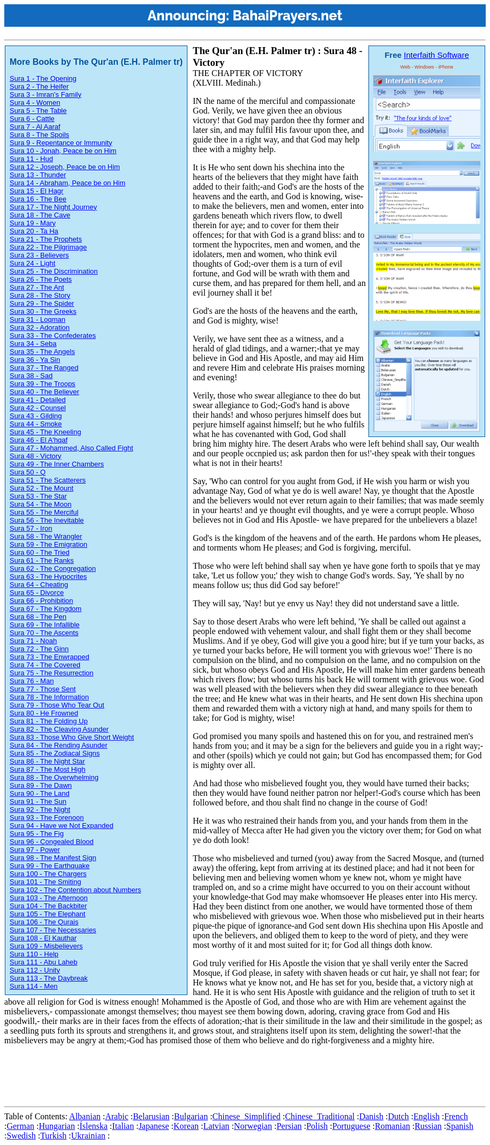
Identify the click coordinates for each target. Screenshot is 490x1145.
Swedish (20, 1135)
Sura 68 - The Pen (38, 617)
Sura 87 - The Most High (47, 769)
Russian (428, 1126)
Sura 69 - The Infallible (45, 625)
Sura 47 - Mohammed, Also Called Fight (71, 448)
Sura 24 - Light (32, 263)
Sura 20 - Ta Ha (34, 231)
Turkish (53, 1135)
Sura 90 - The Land (40, 793)
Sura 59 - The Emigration (48, 544)
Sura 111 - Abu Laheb (44, 962)
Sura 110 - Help (34, 954)
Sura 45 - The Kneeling (45, 432)
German (20, 1126)
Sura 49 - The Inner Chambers (57, 464)
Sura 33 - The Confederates (53, 336)
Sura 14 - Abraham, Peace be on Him (67, 183)
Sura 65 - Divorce (37, 593)
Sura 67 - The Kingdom (45, 609)
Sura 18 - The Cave (40, 215)
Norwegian (253, 1126)
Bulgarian (191, 1116)
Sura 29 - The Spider (42, 303)
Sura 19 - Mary (33, 223)
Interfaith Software (436, 54)
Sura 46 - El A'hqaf (38, 440)
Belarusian (151, 1116)
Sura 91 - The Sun (38, 801)
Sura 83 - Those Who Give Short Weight (72, 737)
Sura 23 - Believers (39, 255)
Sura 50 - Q (28, 472)
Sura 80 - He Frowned (44, 713)
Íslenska (93, 1126)
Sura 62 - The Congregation (53, 568)
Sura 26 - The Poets (41, 279)
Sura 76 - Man (32, 681)
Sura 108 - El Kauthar (43, 938)
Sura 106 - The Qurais (44, 922)
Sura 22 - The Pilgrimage (48, 247)
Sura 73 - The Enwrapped (49, 657)
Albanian (85, 1116)
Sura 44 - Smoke (36, 424)
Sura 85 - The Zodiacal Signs (55, 753)
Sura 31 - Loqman (37, 319)
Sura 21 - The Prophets (46, 239)
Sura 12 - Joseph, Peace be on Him (65, 167)
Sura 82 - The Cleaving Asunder (59, 729)
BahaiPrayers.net (287, 15)
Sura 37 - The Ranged (44, 368)
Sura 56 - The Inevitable (47, 520)
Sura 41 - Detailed (38, 400)
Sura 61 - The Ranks (42, 560)
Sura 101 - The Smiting (45, 882)
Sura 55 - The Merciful (44, 512)
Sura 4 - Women (35, 103)
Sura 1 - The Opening (43, 78)
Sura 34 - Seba (33, 344)
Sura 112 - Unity (35, 970)
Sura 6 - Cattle (32, 119)
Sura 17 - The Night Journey (53, 207)
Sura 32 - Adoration (40, 327)
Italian (123, 1126)
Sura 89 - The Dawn (41, 785)
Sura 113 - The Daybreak (49, 978)
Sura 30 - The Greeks (43, 311)
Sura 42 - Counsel (38, 408)
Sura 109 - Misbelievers (46, 946)
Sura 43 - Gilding (36, 416)
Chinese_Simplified (247, 1116)
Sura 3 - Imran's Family (45, 95)
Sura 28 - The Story (40, 295)
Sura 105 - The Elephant (47, 914)
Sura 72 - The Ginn (39, 649)
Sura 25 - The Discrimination (54, 271)
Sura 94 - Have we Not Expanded (62, 826)
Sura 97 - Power (35, 850)
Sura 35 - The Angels (42, 352)
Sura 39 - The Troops (43, 384)
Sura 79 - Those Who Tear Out (57, 705)
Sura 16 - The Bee (38, 199)
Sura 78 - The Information (49, 697)
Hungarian (57, 1126)
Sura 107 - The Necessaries (53, 930)
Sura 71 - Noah (33, 641)
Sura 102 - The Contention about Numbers (75, 890)
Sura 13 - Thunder (38, 175)
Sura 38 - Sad (31, 376)
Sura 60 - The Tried (40, 552)
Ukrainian (88, 1135)
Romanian (392, 1126)
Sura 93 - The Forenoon (47, 817)
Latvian (216, 1126)
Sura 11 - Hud (31, 159)
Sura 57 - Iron (31, 528)
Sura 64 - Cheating (39, 585)
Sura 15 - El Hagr (36, 191)
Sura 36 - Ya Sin (35, 360)
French (456, 1116)
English (426, 1116)
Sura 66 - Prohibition (41, 601)
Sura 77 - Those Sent (43, 689)
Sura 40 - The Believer (44, 392)
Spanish (459, 1126)
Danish (371, 1116)
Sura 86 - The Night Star (47, 761)
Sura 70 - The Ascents (44, 633)
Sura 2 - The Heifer (39, 86)
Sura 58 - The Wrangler (46, 536)
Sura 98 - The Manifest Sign (53, 858)
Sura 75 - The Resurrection (52, 673)
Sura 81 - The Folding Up (49, 721)
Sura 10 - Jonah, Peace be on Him (63, 151)
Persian (288, 1126)
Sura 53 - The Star (38, 496)
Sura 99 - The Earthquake (49, 866)
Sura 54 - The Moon (40, 504)
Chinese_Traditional (320, 1116)
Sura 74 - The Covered (45, 665)
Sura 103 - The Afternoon (49, 898)
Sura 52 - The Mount (41, 488)
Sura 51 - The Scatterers (48, 480)
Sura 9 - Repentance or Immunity (61, 143)
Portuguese (351, 1126)
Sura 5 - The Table (38, 111)
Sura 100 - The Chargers (48, 874)
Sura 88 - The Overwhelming (54, 777)
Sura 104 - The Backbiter (48, 906)
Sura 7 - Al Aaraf (35, 127)
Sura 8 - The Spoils (39, 135)
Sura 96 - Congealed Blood (52, 842)
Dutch (398, 1116)
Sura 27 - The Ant (37, 287)
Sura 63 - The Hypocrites (48, 576)
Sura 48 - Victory (36, 456)
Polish (317, 1126)
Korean (186, 1126)
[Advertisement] (199, 1078)
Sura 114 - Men (34, 986)
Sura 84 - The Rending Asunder (59, 745)
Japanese (154, 1126)
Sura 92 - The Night (40, 809)
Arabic (117, 1116)
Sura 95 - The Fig (37, 834)
